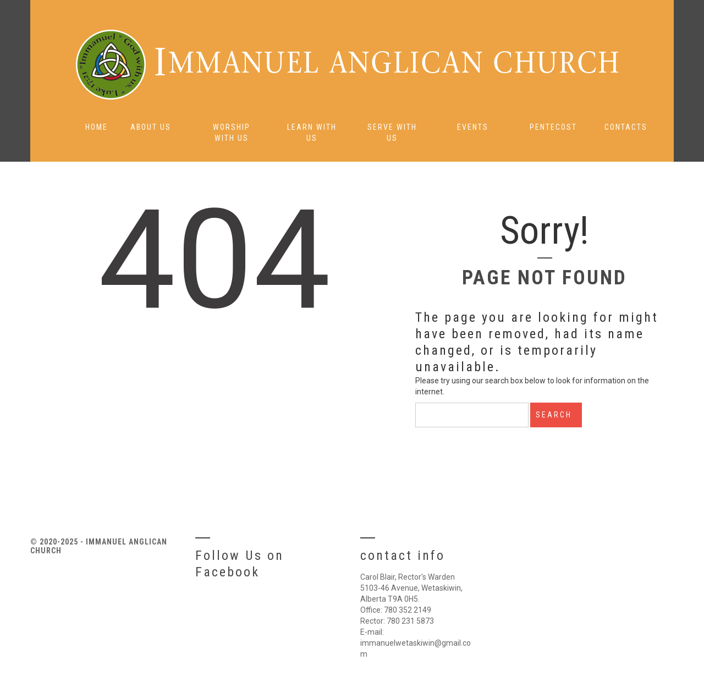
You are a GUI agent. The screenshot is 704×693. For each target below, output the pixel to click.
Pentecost (553, 127)
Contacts (625, 127)
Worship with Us (231, 132)
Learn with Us (312, 132)
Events (472, 127)
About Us (150, 127)
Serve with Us (392, 132)
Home (96, 127)
